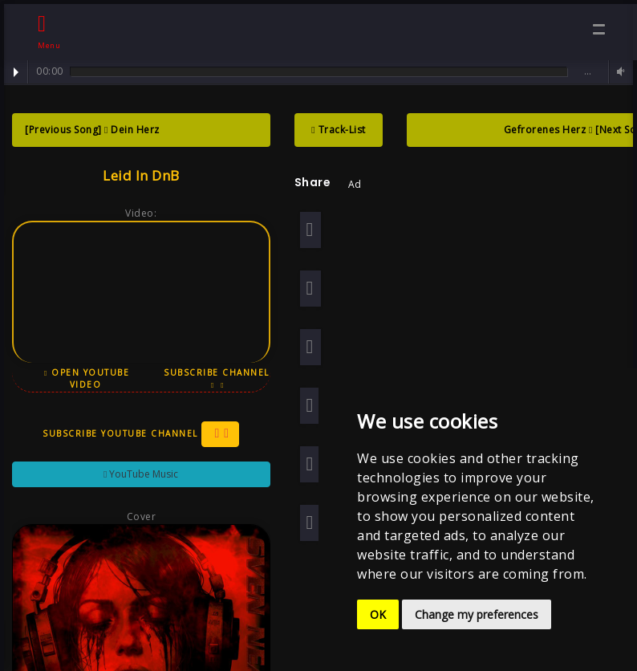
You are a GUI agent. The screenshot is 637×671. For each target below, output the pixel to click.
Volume (618, 72)
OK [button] (378, 614)
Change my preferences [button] (476, 614)
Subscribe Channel (213, 378)
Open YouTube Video (85, 378)
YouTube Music (138, 474)
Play (16, 72)
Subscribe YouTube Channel (139, 434)
